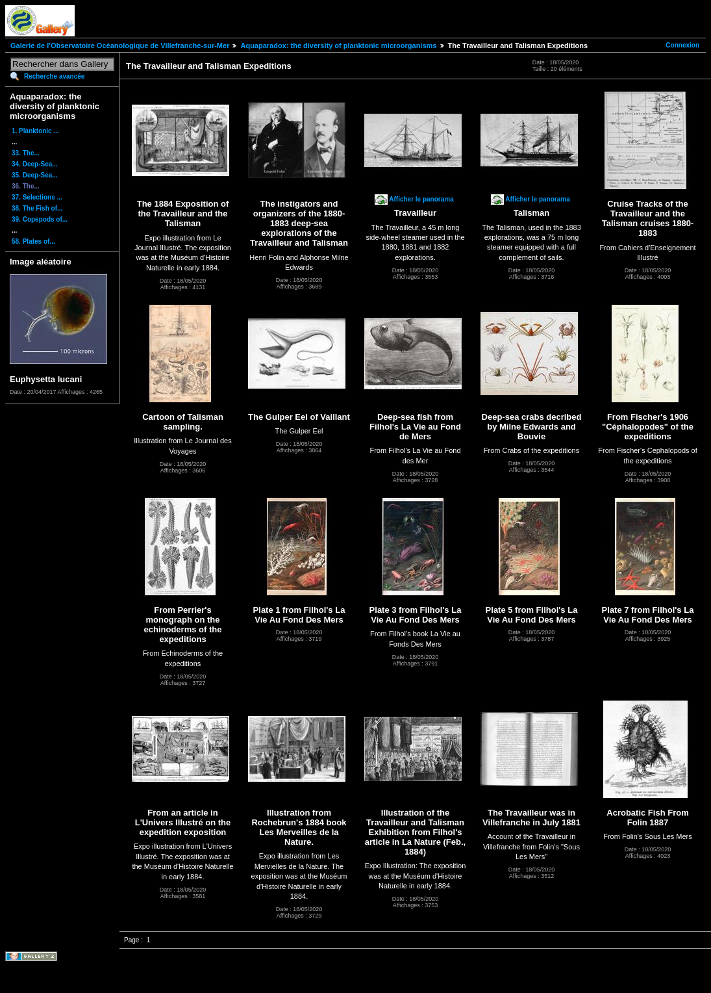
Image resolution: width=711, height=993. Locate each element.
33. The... (26, 153)
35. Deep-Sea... (35, 175)
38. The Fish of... (37, 208)
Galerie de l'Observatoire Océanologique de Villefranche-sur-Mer (119, 45)
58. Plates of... (33, 241)
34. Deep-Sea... (35, 164)
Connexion (682, 45)
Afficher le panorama (421, 199)
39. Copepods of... (40, 219)
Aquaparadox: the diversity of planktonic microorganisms (338, 45)
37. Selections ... (37, 197)
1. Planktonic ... (35, 131)
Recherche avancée (54, 76)
